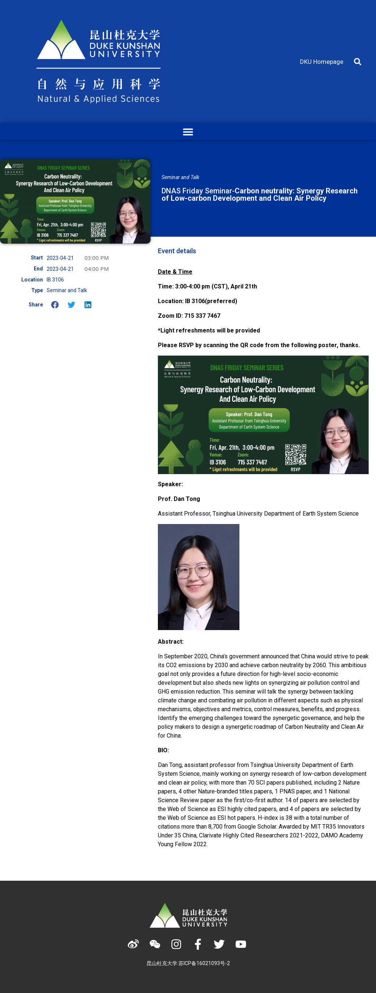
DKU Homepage (321, 61)
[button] (357, 61)
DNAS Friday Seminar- (260, 194)
